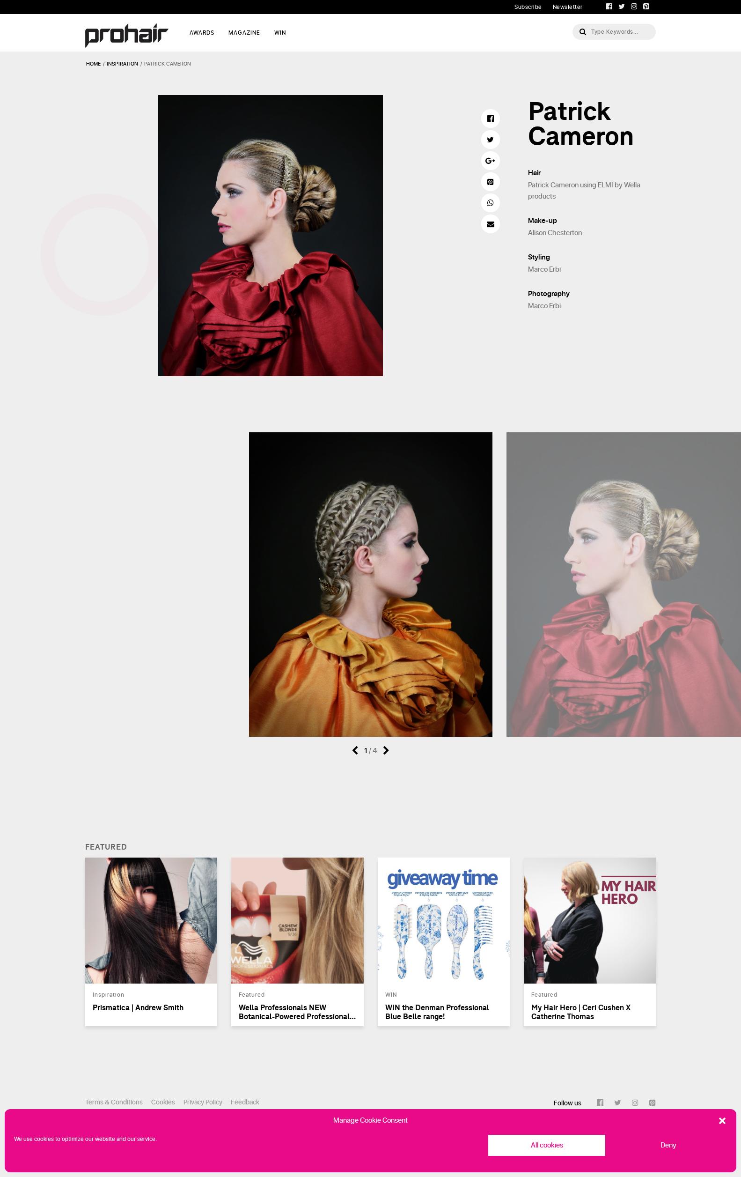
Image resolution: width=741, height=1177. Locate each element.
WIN (280, 33)
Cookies (163, 1102)
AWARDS (202, 33)
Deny (668, 1145)
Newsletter (568, 7)
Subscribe (528, 7)
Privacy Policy (202, 1102)
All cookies (547, 1145)
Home (93, 64)
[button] (722, 1120)
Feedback (245, 1102)
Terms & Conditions (114, 1102)
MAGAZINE (244, 33)
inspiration (122, 64)
